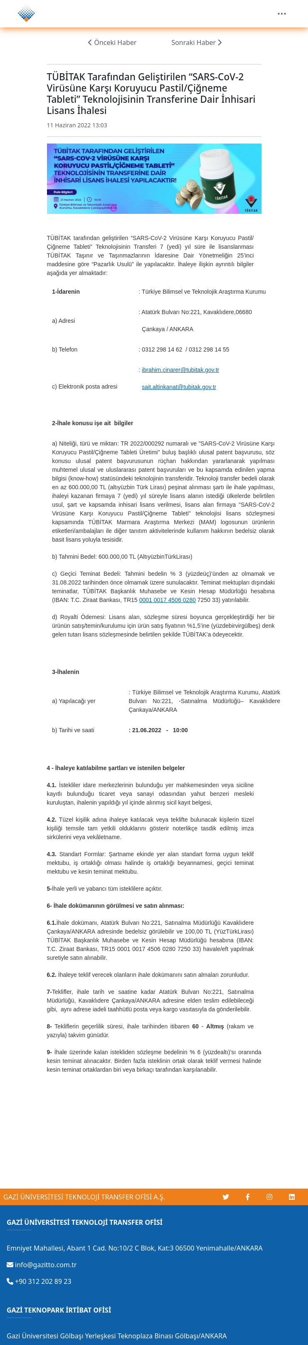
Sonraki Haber (196, 42)
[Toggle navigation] (282, 13)
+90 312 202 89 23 (39, 1281)
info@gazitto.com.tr (42, 1264)
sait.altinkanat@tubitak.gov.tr (179, 387)
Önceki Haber (112, 42)
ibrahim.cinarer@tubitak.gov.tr (180, 370)
